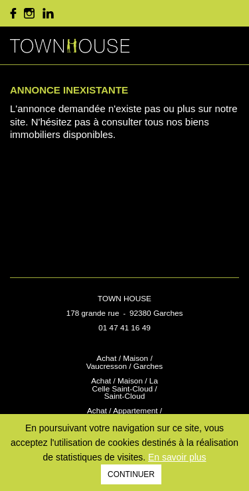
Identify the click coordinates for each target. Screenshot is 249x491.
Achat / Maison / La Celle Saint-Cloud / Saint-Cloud (124, 388)
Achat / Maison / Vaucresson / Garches (124, 362)
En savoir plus (177, 457)
